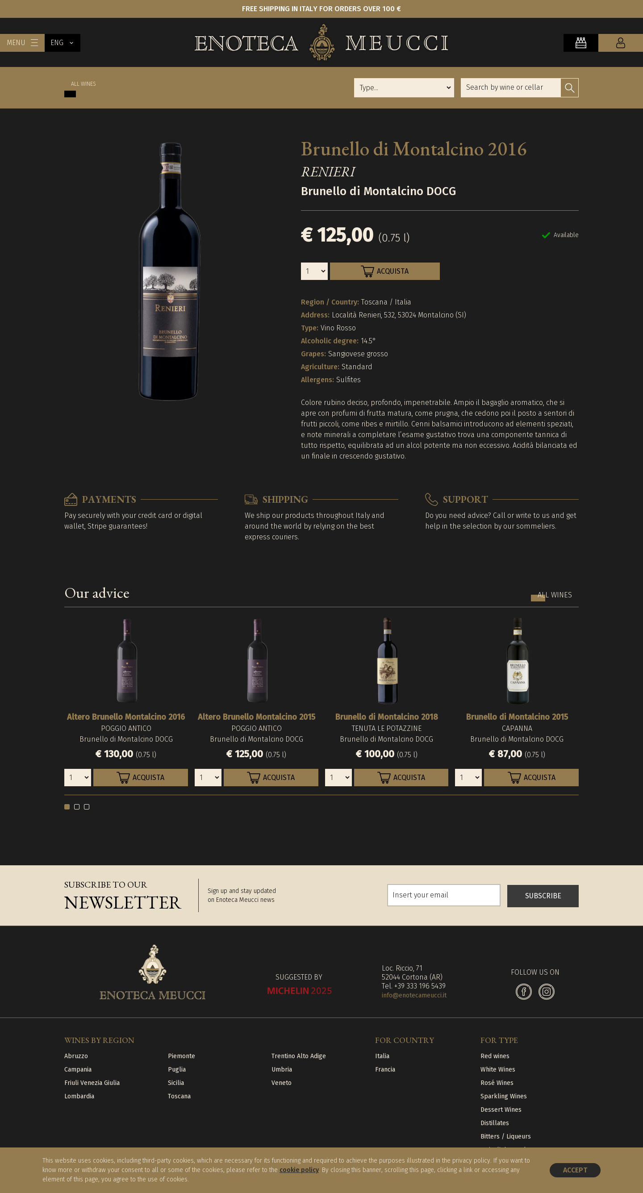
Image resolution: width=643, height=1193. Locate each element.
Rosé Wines (497, 1083)
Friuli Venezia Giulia (92, 1083)
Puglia (177, 1069)
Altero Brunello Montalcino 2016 (126, 717)
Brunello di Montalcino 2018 (386, 717)
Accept (575, 1170)
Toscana (179, 1096)
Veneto (281, 1083)
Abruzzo (76, 1056)
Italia (382, 1056)
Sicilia (176, 1083)
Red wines (494, 1056)
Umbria (281, 1069)
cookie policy (299, 1170)
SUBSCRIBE (543, 895)
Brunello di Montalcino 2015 (517, 717)
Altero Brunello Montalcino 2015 (256, 717)
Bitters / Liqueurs (505, 1136)
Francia (385, 1069)
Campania (78, 1069)
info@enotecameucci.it (414, 995)
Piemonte (181, 1056)
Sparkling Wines (503, 1096)
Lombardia (79, 1096)
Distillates (494, 1123)
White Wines (497, 1069)
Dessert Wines (501, 1110)
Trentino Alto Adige (298, 1056)
